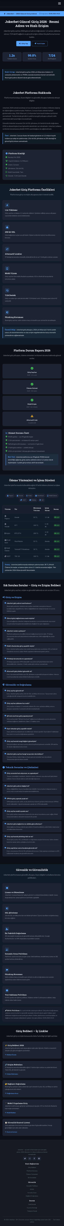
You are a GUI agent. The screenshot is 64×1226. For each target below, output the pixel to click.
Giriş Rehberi (32, 1167)
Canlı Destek (32, 1204)
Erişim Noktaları (11, 1074)
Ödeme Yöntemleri (32, 1174)
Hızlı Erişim (40, 43)
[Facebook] (34, 1158)
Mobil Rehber (10, 1113)
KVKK (32, 1189)
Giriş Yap (23, 43)
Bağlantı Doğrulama (32, 1196)
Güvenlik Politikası (32, 1186)
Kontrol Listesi (11, 1132)
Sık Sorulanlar (32, 1177)
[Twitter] (25, 1158)
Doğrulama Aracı (11, 1093)
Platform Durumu (32, 1171)
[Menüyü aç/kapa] (59, 3)
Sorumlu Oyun (32, 1192)
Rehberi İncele (10, 1055)
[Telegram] (39, 1158)
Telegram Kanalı (32, 1211)
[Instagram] (30, 1158)
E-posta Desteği (32, 1208)
